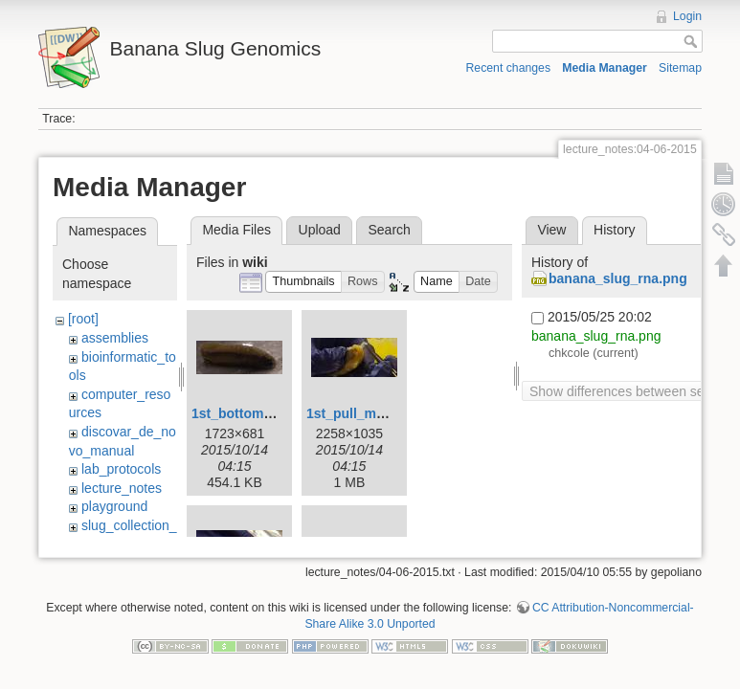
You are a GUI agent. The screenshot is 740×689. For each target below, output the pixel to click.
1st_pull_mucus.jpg (369, 413)
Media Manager (604, 68)
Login (687, 16)
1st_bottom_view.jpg (257, 413)
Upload (320, 229)
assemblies (114, 337)
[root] (83, 318)
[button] (303, 282)
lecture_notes (121, 488)
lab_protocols (121, 469)
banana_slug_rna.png (618, 278)
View (551, 229)
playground (114, 506)
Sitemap (680, 68)
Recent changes (508, 68)
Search (389, 229)
